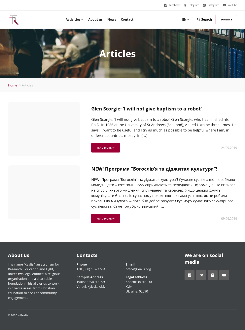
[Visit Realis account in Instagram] (210, 5)
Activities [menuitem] (75, 19)
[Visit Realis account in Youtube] (229, 5)
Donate (226, 19)
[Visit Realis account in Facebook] (171, 5)
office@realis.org (138, 269)
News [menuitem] (111, 19)
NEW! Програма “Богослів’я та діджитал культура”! (154, 168)
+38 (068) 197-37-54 (91, 269)
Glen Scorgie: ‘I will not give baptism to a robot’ (146, 108)
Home (12, 85)
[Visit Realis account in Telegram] (191, 5)
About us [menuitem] (95, 19)
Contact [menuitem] (127, 19)
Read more (105, 148)
